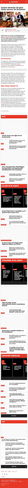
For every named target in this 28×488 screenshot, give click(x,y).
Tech (2, 133)
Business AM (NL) (5, 481)
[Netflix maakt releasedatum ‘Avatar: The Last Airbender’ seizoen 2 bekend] (7, 266)
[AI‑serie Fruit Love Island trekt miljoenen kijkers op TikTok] (14, 233)
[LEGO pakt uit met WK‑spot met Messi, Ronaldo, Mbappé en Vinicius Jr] (4, 400)
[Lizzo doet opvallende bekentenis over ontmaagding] (4, 384)
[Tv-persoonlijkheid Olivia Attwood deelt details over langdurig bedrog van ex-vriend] (4, 342)
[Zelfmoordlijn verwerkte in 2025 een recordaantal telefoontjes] (4, 174)
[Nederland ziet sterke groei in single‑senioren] (4, 411)
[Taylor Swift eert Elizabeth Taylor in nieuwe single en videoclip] (4, 406)
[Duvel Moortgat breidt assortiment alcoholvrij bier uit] (4, 394)
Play (2, 143)
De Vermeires (7, 36)
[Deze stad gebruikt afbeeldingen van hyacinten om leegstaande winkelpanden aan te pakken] (14, 157)
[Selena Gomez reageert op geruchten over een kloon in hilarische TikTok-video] (4, 217)
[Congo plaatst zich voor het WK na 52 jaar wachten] (18, 361)
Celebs (3, 181)
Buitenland (4, 224)
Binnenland (4, 351)
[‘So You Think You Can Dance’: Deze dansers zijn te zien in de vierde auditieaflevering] (14, 430)
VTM (1, 26)
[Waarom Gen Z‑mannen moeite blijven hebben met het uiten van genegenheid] (4, 248)
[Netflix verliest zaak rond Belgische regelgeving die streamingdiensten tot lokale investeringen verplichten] (19, 266)
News (15, 363)
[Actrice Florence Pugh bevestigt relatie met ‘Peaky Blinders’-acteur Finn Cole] (4, 310)
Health (3, 176)
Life (2, 391)
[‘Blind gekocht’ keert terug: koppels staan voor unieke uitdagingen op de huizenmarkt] (4, 147)
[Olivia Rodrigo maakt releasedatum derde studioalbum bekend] (14, 293)
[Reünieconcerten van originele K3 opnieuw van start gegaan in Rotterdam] (4, 180)
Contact (3, 485)
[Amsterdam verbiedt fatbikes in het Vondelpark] (14, 321)
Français (3, 476)
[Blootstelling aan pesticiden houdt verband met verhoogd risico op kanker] (4, 254)
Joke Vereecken (12, 29)
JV (2, 30)
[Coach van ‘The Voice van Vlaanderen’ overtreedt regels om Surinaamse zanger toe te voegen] (3, 443)
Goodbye (20, 481)
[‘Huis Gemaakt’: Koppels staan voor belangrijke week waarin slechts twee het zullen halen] (3, 457)
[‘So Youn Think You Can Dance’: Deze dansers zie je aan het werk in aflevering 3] (3, 462)
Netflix (3, 268)
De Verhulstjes (11, 67)
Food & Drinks (4, 256)
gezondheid (4, 250)
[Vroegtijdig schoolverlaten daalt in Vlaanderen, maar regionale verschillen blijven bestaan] (4, 348)
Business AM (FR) (13, 481)
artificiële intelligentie (6, 240)
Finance (3, 363)
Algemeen (3, 300)
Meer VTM (19, 466)
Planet (9, 471)
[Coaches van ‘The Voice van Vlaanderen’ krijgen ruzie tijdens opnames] (3, 448)
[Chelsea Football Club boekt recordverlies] (7, 361)
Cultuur (3, 164)
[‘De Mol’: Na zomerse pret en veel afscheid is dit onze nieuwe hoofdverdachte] (4, 141)
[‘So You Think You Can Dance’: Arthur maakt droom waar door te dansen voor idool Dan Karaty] (3, 453)
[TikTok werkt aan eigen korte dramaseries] (14, 126)
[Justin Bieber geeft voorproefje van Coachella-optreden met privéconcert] (4, 336)
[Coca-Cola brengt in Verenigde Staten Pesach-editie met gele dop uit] (4, 222)
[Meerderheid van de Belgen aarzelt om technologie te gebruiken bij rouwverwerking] (4, 389)
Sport (26, 363)
